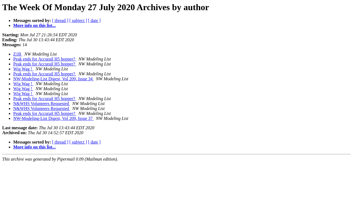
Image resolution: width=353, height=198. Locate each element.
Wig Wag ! (23, 69)
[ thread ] (60, 20)
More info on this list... (34, 25)
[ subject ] (78, 20)
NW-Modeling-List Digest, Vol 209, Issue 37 (53, 118)
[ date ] (94, 20)
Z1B (17, 54)
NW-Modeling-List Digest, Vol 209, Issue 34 (53, 78)
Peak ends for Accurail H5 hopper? (44, 59)
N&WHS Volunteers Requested (41, 103)
